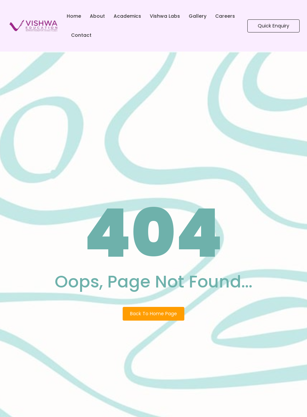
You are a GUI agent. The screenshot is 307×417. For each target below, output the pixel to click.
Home (74, 16)
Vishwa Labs (165, 16)
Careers (225, 16)
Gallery (197, 16)
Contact (81, 35)
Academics (127, 16)
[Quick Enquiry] (273, 25)
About (97, 16)
